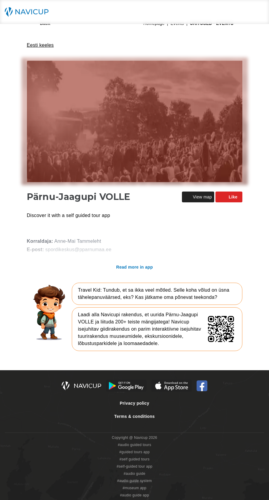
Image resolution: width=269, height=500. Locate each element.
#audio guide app (134, 495)
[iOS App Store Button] (171, 386)
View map (198, 197)
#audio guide (134, 474)
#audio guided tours (134, 445)
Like (228, 197)
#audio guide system (134, 481)
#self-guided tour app (134, 466)
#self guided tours (134, 459)
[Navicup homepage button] (29, 12)
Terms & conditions (134, 416)
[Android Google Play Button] (126, 386)
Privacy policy (134, 403)
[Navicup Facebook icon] (202, 385)
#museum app (135, 488)
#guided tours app (134, 452)
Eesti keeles (40, 45)
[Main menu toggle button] (258, 12)
